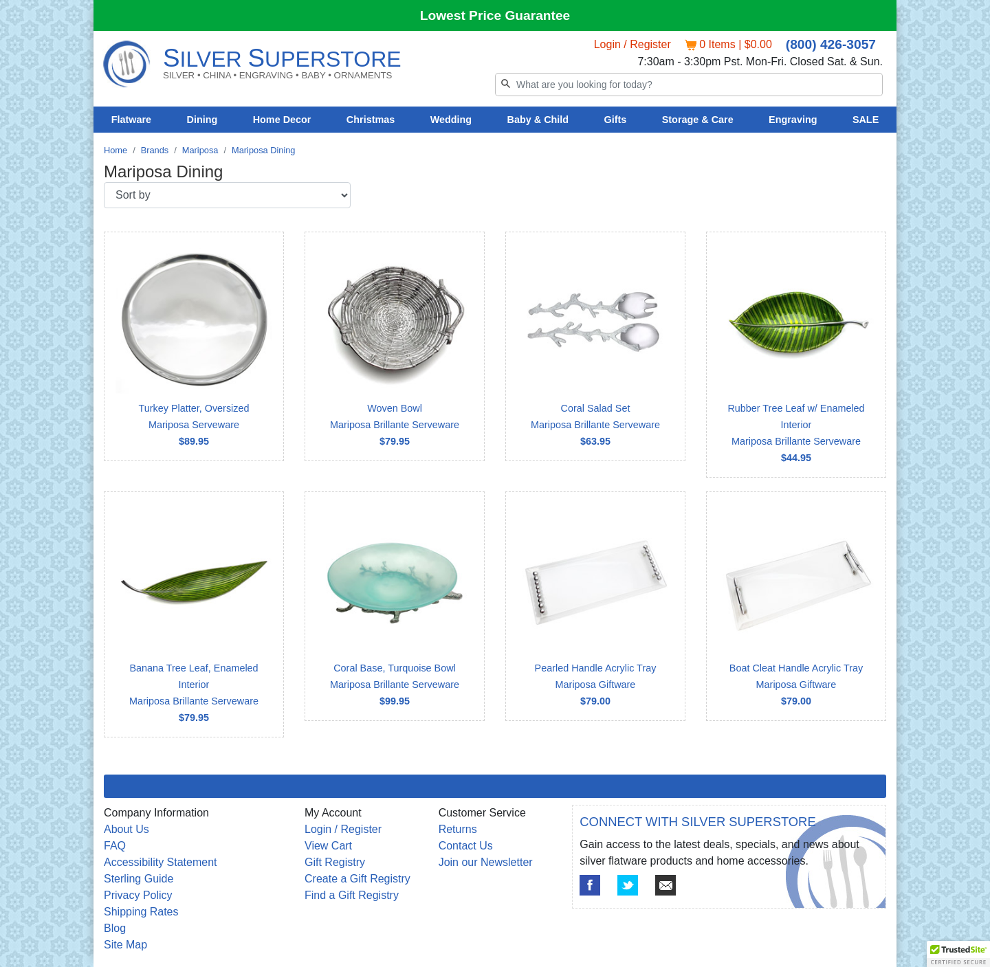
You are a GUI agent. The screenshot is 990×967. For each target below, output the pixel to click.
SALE (865, 119)
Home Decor (282, 119)
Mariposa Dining (263, 150)
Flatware (131, 119)
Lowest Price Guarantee (495, 15)
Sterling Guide (138, 879)
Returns (458, 829)
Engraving (793, 119)
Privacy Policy (138, 895)
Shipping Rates (141, 912)
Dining (202, 119)
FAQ (115, 846)
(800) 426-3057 (831, 44)
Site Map (125, 945)
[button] (958, 954)
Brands (155, 150)
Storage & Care (698, 119)
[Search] (689, 84)
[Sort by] (227, 195)
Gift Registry (335, 862)
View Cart (328, 846)
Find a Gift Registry (352, 895)
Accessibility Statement (160, 862)
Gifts (615, 119)
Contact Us (466, 846)
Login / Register (632, 44)
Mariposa (200, 150)
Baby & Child (538, 119)
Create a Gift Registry (357, 879)
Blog (115, 928)
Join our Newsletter (486, 862)
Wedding (451, 119)
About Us (126, 829)
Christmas (370, 119)
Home (115, 150)
